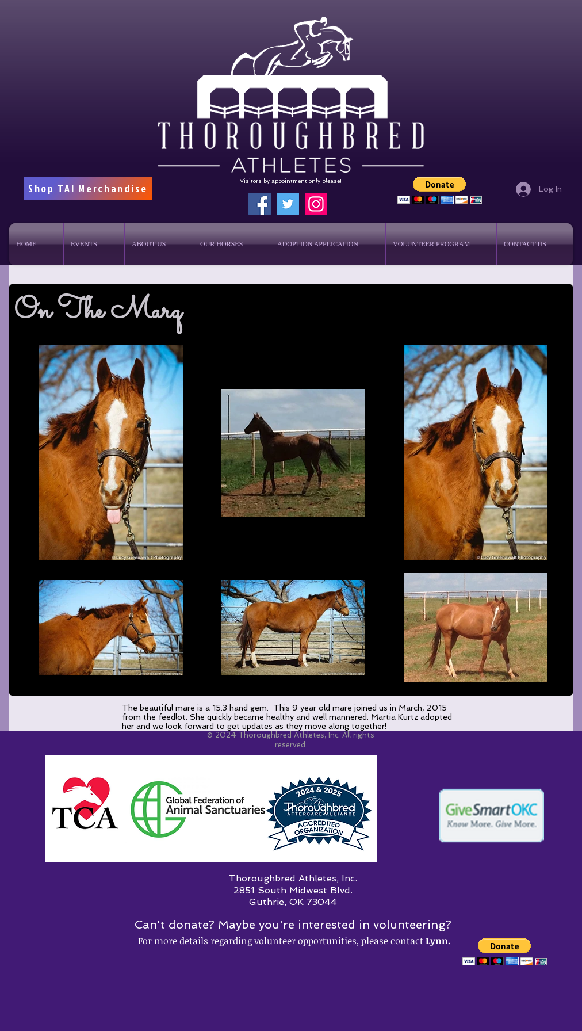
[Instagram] (316, 204)
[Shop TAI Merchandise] (88, 188)
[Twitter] (288, 204)
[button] (439, 190)
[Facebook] (259, 204)
